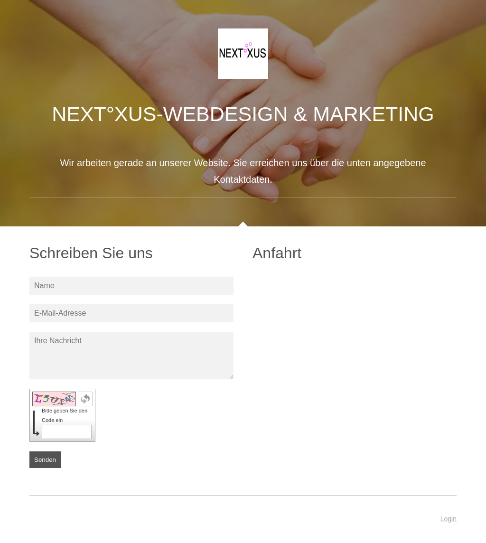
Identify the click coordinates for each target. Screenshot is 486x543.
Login (448, 519)
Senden (45, 459)
